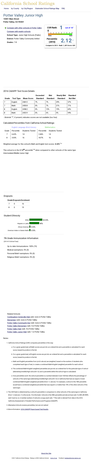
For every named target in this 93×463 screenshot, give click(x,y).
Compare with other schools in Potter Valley (24, 28)
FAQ (63, 8)
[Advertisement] (47, 66)
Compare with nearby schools (19, 31)
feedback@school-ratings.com (73, 458)
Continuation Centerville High (18, 317)
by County (15, 8)
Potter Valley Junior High (17, 332)
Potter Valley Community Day (18, 323)
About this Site (46, 453)
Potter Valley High (14, 329)
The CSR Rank (13, 392)
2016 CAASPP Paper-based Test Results (34, 409)
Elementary (11, 320)
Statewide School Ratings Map (47, 8)
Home (6, 8)
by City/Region (27, 8)
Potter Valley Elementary (17, 326)
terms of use (53, 458)
